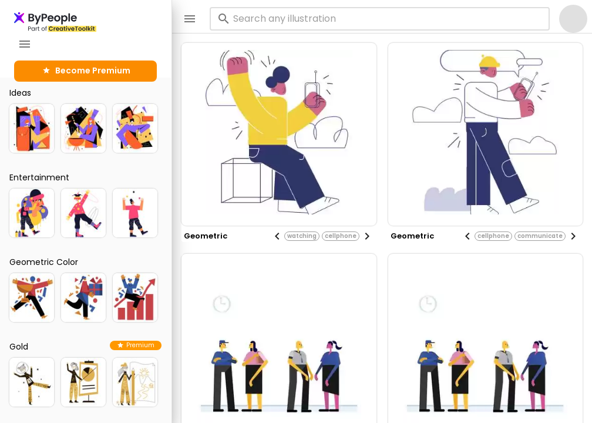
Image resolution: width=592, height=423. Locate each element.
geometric (205, 235)
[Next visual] (367, 236)
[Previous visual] (277, 236)
